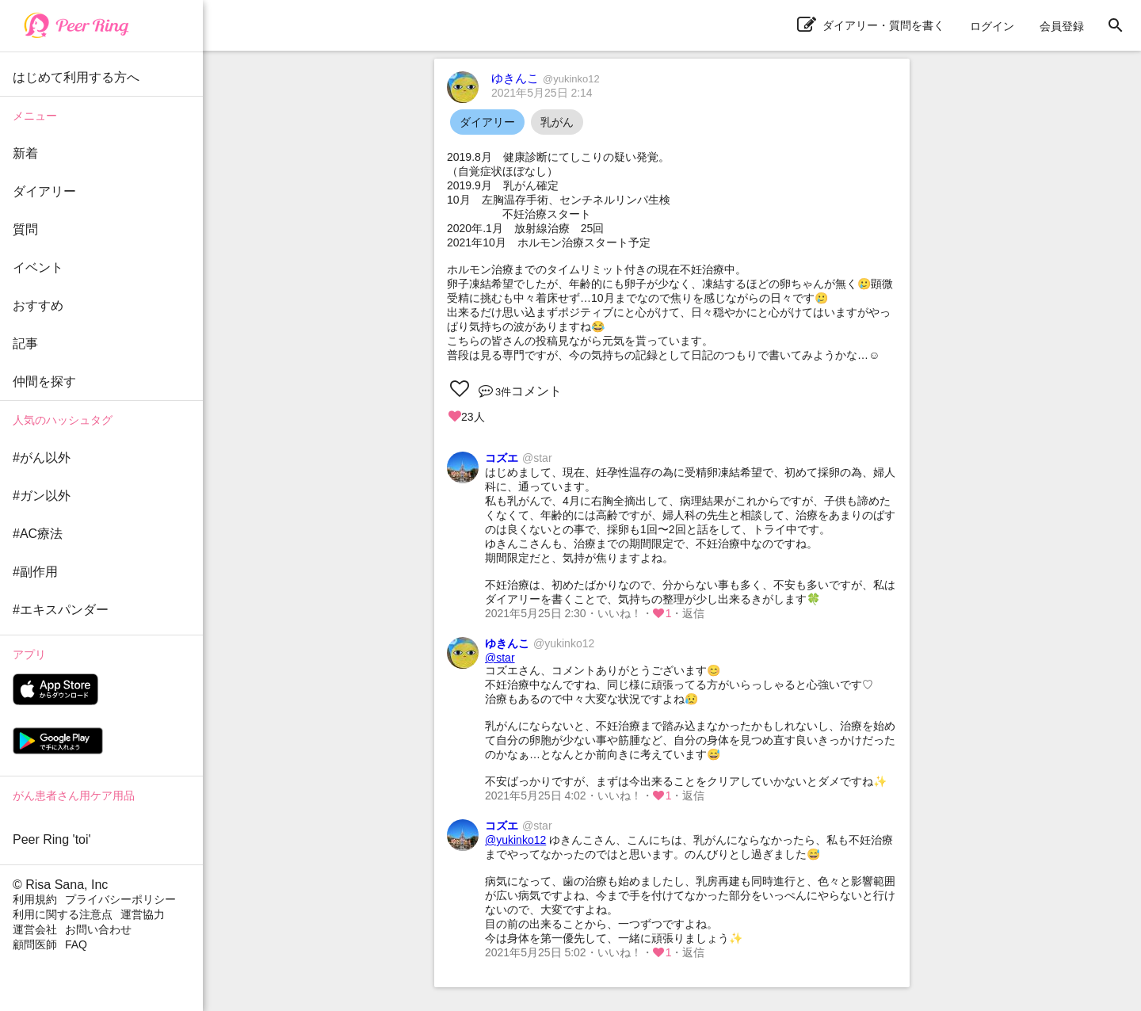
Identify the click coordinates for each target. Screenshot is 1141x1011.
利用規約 (35, 899)
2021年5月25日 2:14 (542, 92)
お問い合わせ (98, 929)
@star (500, 657)
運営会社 (35, 929)
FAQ (76, 944)
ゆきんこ (545, 78)
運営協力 (142, 914)
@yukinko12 (515, 840)
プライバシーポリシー (120, 899)
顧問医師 (35, 944)
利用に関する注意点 (63, 914)
